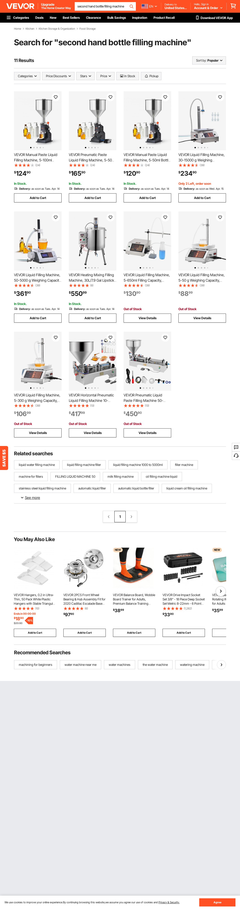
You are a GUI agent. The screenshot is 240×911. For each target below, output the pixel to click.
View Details (147, 318)
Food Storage (87, 28)
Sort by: (201, 60)
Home (17, 28)
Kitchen (30, 28)
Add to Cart (38, 198)
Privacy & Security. (169, 902)
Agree (217, 902)
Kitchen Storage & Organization (57, 28)
